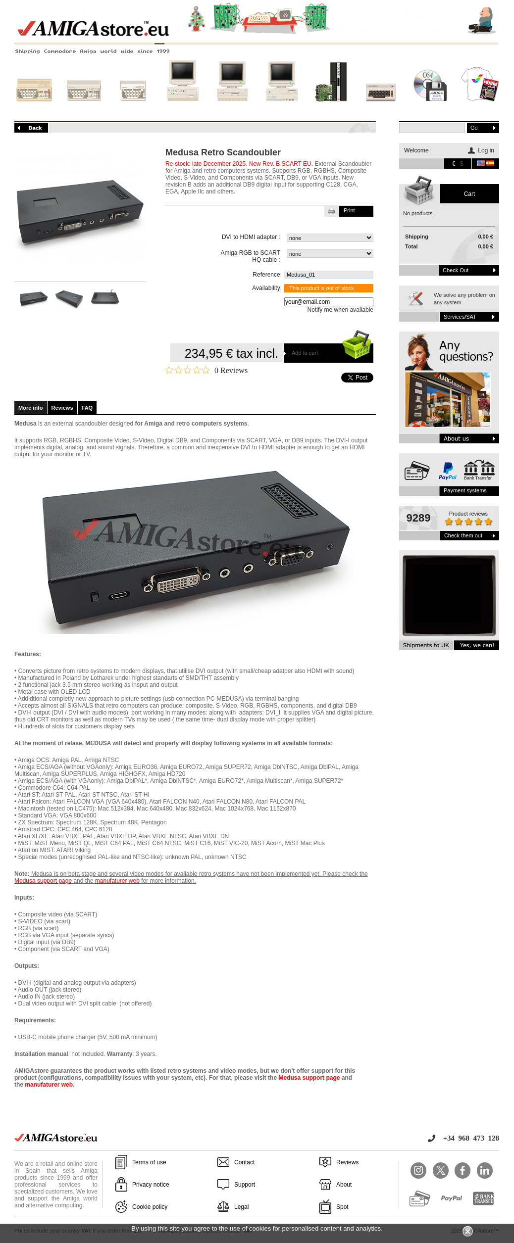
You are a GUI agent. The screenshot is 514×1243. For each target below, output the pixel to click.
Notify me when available (340, 309)
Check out (455, 270)
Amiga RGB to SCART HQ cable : (250, 256)
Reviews (62, 408)
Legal (241, 1206)
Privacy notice (150, 1184)
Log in (486, 150)
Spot (342, 1206)
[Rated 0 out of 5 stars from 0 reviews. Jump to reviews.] (206, 370)
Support (244, 1184)
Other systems (381, 107)
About (344, 1184)
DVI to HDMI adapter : (251, 237)
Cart (469, 194)
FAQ (87, 408)
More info (30, 408)
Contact (244, 1162)
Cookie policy (149, 1206)
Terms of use (149, 1162)
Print (349, 210)
